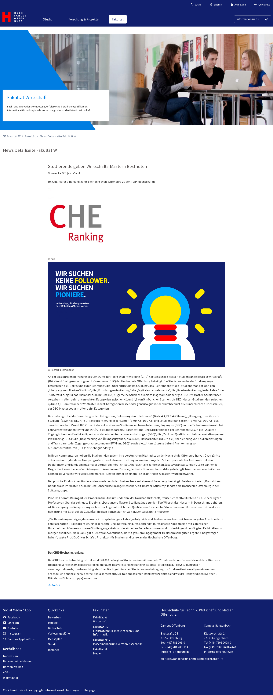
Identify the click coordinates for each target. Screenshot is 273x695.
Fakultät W (14, 136)
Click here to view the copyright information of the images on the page (49, 690)
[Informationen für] (252, 19)
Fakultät (30, 136)
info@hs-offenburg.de (175, 651)
